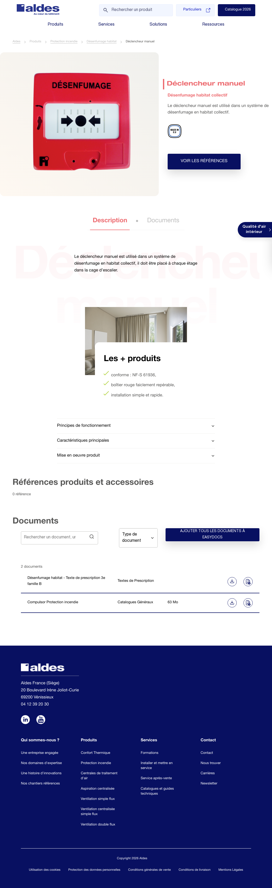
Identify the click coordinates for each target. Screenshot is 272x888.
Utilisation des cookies (44, 870)
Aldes (16, 42)
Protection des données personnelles (94, 870)
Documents (163, 221)
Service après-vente (156, 779)
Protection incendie (64, 42)
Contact (207, 753)
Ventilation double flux (98, 825)
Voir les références (204, 162)
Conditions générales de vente (149, 870)
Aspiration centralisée (98, 789)
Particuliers (196, 10)
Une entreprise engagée (39, 753)
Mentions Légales (230, 870)
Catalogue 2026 (238, 10)
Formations (149, 753)
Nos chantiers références (40, 784)
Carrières (208, 774)
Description (110, 221)
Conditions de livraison (195, 870)
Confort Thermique (95, 753)
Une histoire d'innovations (41, 774)
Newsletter (209, 784)
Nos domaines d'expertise (41, 763)
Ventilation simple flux (98, 799)
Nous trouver (211, 763)
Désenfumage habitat (101, 42)
